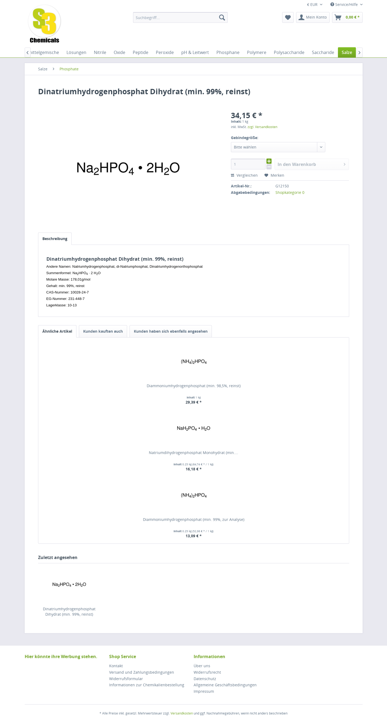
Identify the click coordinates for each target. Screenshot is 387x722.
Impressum (204, 691)
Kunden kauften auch (103, 331)
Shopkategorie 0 (289, 192)
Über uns (202, 665)
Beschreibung (54, 238)
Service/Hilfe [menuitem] (344, 4)
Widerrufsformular (126, 678)
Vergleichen (244, 175)
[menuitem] (180, 17)
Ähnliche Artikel (57, 331)
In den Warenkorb (312, 163)
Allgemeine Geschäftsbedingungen (225, 684)
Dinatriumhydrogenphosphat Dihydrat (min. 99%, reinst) (69, 611)
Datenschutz (205, 678)
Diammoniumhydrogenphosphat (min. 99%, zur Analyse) (193, 519)
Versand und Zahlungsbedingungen (141, 672)
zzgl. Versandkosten (262, 127)
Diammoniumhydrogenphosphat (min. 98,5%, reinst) (194, 385)
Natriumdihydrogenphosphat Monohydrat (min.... (193, 452)
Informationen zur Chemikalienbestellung (146, 684)
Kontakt (116, 665)
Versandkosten (182, 713)
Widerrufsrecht (207, 672)
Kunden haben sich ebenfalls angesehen (171, 331)
